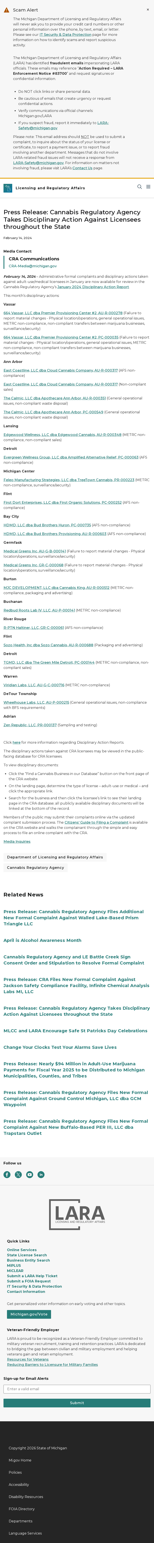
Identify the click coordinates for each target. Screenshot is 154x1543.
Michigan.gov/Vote (29, 1314)
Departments (20, 1521)
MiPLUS (14, 1266)
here (17, 742)
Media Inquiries (17, 842)
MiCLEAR (15, 1271)
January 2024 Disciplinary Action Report (93, 287)
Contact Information (26, 1292)
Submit (77, 1403)
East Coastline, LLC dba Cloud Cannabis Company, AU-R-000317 (60, 370)
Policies (15, 1472)
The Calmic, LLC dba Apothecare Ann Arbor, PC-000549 (53, 412)
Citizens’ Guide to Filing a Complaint (96, 822)
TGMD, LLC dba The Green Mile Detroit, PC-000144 (49, 662)
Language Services (25, 1533)
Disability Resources (26, 1497)
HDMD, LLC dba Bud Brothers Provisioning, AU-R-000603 (54, 534)
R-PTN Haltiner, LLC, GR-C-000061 (33, 628)
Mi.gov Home (20, 1460)
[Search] (139, 186)
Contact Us (82, 168)
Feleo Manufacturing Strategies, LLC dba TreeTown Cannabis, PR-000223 (68, 480)
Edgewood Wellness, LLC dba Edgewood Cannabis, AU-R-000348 (62, 435)
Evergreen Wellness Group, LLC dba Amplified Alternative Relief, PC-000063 (71, 457)
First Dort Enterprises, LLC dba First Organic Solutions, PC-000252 (62, 502)
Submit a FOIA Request (29, 1281)
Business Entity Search (28, 1260)
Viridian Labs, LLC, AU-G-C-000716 (33, 685)
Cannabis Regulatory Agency (35, 868)
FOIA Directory (22, 1509)
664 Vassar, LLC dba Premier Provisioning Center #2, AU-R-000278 (63, 313)
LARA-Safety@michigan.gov (38, 163)
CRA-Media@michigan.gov (33, 266)
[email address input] (77, 1389)
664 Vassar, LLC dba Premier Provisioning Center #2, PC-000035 (60, 337)
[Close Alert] (148, 9)
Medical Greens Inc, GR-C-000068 (33, 565)
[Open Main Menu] (148, 186)
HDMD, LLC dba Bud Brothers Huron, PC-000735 (47, 525)
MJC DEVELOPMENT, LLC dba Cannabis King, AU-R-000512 (56, 588)
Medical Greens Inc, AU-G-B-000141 (34, 551)
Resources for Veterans (28, 1359)
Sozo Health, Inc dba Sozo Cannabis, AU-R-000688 (48, 645)
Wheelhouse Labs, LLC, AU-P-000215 (36, 702)
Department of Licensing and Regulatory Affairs (55, 857)
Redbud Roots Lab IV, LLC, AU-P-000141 (39, 610)
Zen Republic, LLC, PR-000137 (30, 725)
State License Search (27, 1255)
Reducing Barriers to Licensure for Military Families (52, 1365)
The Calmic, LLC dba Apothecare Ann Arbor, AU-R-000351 (54, 398)
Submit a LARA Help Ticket (32, 1276)
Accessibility (19, 1485)
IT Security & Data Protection (65, 35)
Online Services (22, 1250)
